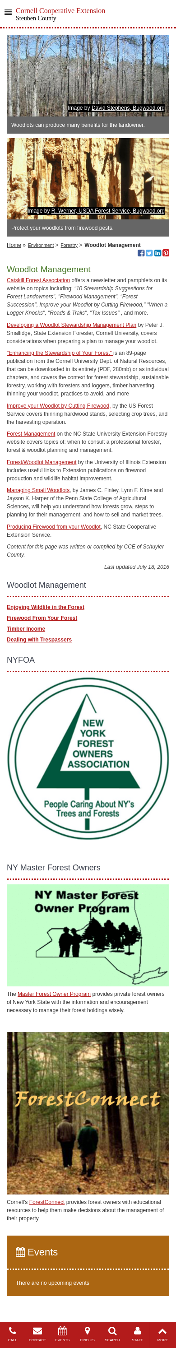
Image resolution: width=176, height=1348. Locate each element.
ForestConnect (47, 1202)
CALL (12, 1334)
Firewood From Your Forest (42, 618)
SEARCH (112, 1334)
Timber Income (26, 629)
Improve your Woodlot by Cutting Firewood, (59, 406)
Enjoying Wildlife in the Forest (45, 607)
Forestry (69, 245)
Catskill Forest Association (38, 280)
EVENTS (62, 1334)
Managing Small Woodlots (38, 490)
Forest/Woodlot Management (42, 462)
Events (37, 1252)
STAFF (137, 1334)
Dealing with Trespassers (39, 640)
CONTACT (37, 1334)
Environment (41, 245)
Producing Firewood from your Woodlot (54, 527)
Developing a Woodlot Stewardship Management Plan (71, 325)
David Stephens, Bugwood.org (128, 108)
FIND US (87, 1334)
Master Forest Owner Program (54, 994)
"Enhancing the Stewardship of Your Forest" (60, 353)
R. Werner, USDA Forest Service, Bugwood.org (108, 211)
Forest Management (31, 434)
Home (14, 245)
